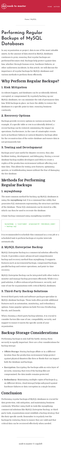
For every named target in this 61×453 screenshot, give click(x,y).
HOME (50, 6)
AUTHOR (57, 6)
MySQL (33, 19)
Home (27, 19)
